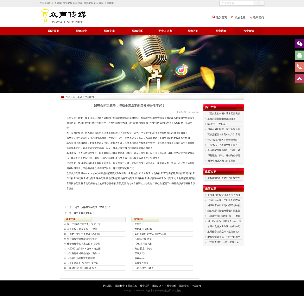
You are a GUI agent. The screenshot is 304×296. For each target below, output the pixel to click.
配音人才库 (165, 31)
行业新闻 (249, 31)
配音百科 (193, 31)
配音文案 (109, 31)
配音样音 (81, 31)
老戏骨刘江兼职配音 (84, 213)
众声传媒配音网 (74, 173)
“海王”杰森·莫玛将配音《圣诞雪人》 (92, 207)
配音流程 (221, 31)
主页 (79, 96)
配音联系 (137, 31)
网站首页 (53, 31)
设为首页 (218, 17)
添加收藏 (237, 17)
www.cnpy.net (90, 173)
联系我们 (255, 17)
